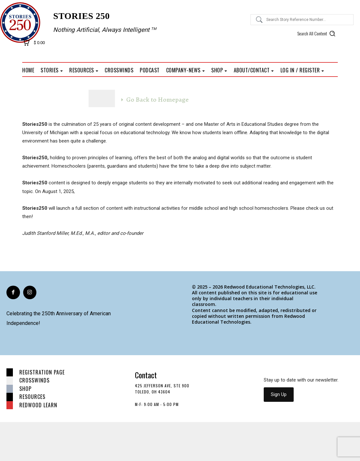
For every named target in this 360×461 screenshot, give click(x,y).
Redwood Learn (38, 405)
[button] (317, 33)
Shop (25, 388)
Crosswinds (34, 380)
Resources (32, 397)
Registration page (42, 372)
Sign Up (279, 394)
